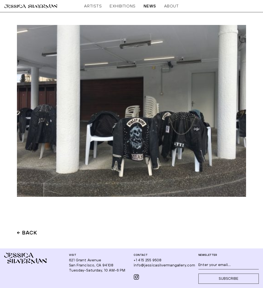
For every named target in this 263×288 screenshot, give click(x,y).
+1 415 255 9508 (148, 260)
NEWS (150, 6)
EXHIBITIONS (123, 6)
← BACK (27, 233)
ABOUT (171, 6)
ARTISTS (93, 6)
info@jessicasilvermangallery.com (164, 265)
